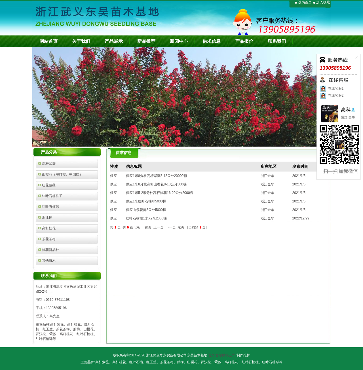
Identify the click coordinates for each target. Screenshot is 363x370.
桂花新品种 (50, 250)
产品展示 (114, 41)
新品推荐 (146, 41)
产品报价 (244, 41)
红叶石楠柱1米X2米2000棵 (146, 218)
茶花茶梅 (49, 239)
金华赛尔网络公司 (222, 355)
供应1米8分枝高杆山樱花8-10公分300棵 (156, 184)
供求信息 (211, 41)
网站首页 (48, 41)
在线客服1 (331, 88)
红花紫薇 (49, 185)
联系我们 (277, 41)
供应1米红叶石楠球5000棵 (146, 201)
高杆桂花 (49, 228)
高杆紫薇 (49, 164)
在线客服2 (331, 96)
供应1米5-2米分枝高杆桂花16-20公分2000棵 (159, 193)
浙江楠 (47, 217)
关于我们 (81, 41)
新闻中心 (179, 41)
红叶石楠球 (50, 207)
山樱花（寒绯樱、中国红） (62, 174)
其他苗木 (49, 261)
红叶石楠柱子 (52, 196)
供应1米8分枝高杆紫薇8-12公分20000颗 (156, 176)
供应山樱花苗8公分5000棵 (146, 210)
